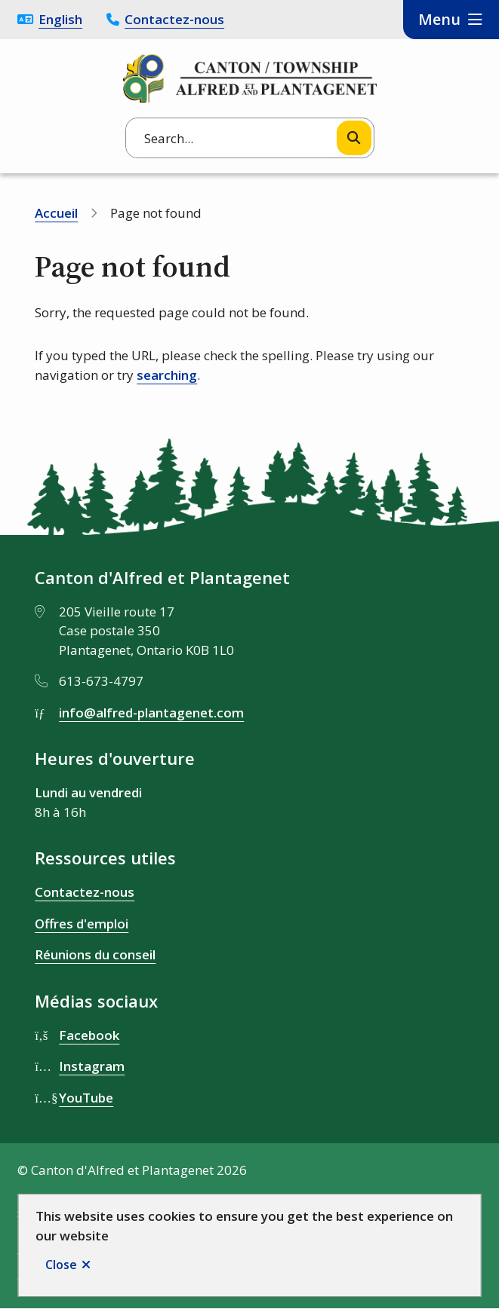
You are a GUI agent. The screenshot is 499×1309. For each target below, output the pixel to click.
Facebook (89, 1035)
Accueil (56, 213)
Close (61, 1264)
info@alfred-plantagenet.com (151, 712)
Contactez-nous (174, 19)
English (60, 19)
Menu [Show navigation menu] (439, 19)
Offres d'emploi (81, 923)
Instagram (92, 1066)
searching (167, 375)
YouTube (86, 1097)
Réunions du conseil (95, 954)
